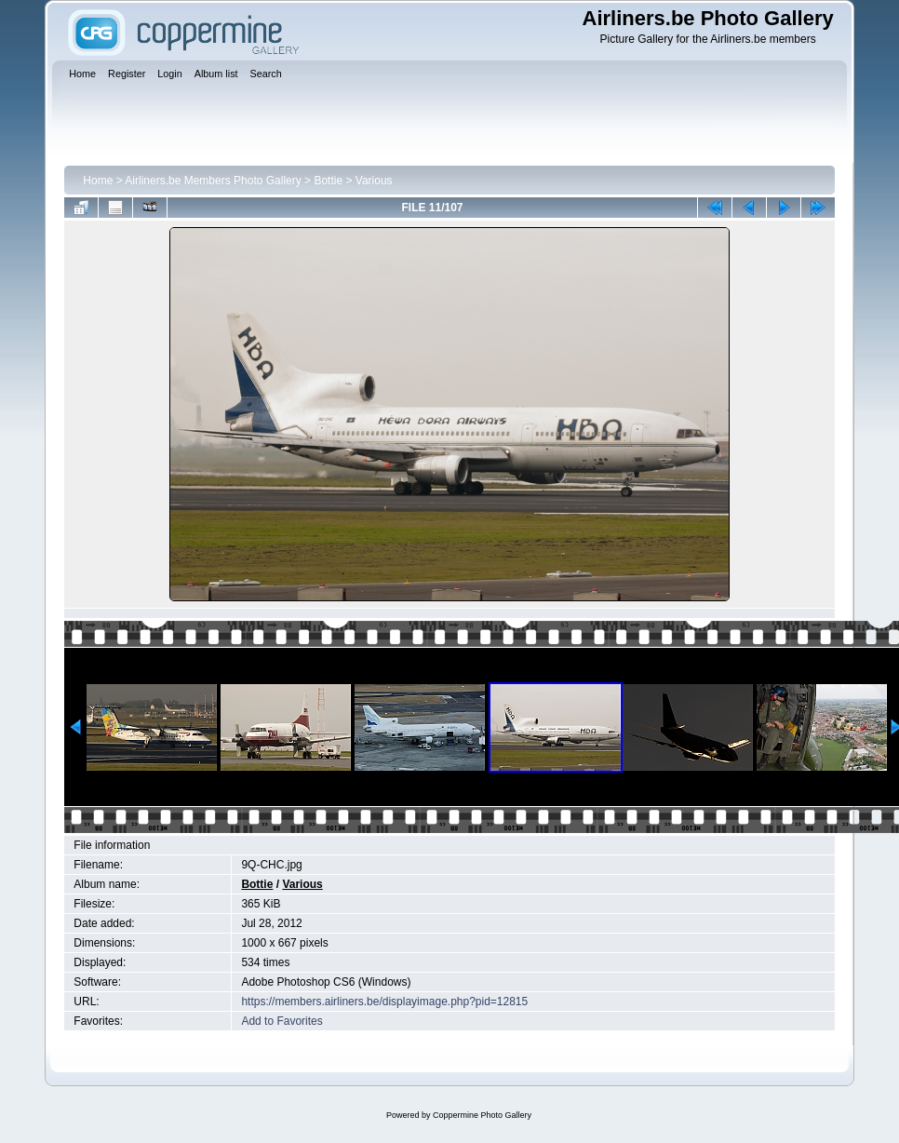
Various (374, 180)
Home (98, 180)
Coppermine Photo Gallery (482, 1115)
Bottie (328, 180)
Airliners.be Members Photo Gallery (213, 180)
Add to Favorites (281, 1021)
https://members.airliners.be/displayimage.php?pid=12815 (384, 1001)
